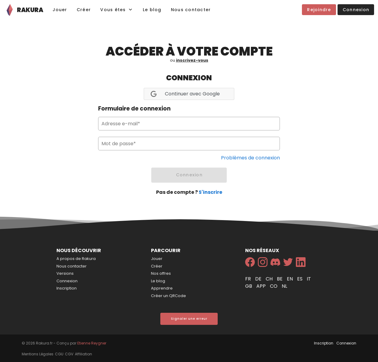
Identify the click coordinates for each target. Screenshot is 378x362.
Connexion (67, 281)
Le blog (158, 281)
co (274, 286)
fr (248, 278)
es (300, 278)
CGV (69, 354)
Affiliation (83, 354)
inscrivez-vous (192, 60)
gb (249, 286)
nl (284, 286)
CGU (59, 354)
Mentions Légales (37, 354)
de (259, 278)
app (261, 286)
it (309, 278)
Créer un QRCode (168, 296)
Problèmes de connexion (250, 157)
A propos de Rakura (76, 258)
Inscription (66, 288)
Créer (156, 266)
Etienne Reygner (91, 343)
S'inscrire (210, 192)
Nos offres (161, 273)
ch (270, 278)
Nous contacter (71, 266)
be (280, 278)
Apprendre (162, 288)
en (290, 278)
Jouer (156, 258)
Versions (65, 273)
